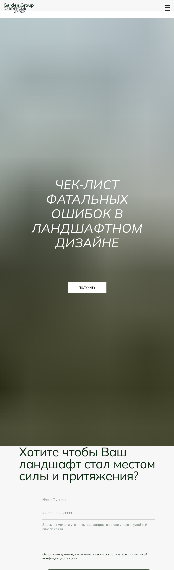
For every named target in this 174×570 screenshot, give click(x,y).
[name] (98, 499)
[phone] (98, 513)
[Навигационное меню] (167, 9)
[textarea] (98, 531)
